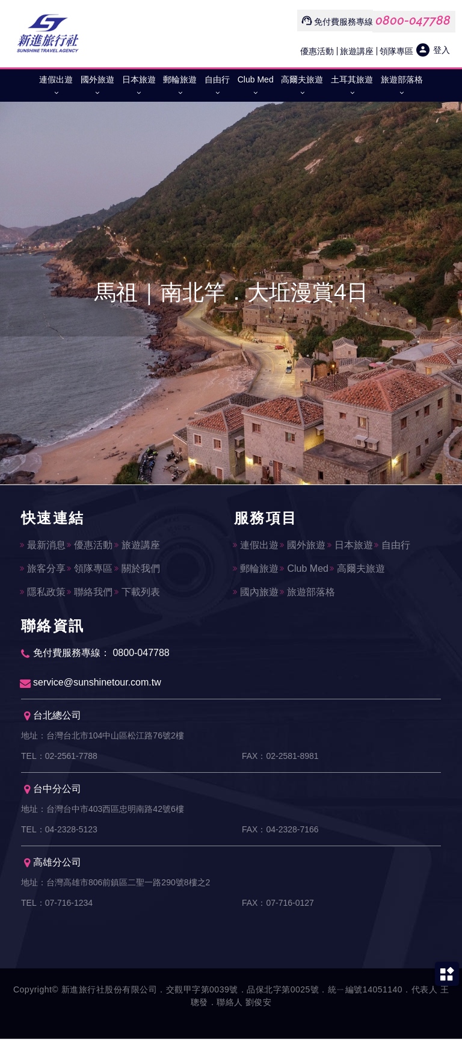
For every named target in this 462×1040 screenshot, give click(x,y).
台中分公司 (52, 790)
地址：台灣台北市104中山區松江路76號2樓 (102, 737)
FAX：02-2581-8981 (280, 758)
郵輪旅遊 (180, 88)
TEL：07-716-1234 (57, 904)
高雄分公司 (52, 864)
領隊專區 (396, 51)
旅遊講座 (357, 51)
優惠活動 (317, 51)
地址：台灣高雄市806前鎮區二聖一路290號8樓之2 (115, 884)
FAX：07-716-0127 (278, 904)
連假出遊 (56, 88)
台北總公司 (52, 717)
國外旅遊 (97, 88)
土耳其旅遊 (352, 88)
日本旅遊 (139, 88)
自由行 (217, 88)
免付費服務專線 (343, 21)
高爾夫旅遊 (302, 88)
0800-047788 (413, 20)
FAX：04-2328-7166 (280, 831)
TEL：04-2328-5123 (59, 831)
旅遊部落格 (402, 88)
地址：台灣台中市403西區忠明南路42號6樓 (102, 811)
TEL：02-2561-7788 (59, 758)
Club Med (256, 88)
